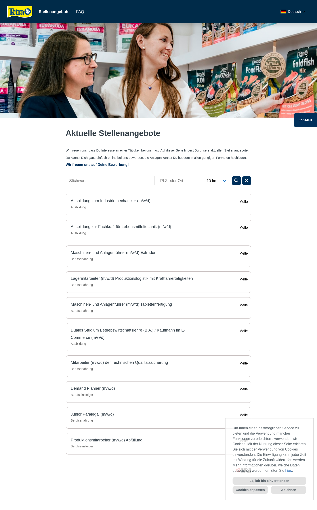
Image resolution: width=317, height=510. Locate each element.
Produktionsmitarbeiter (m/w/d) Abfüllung (106, 440)
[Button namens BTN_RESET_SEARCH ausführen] (247, 180)
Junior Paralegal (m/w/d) (92, 414)
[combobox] (293, 11)
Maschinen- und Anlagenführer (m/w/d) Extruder (113, 252)
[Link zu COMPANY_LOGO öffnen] (20, 11)
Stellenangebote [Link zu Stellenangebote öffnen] (54, 12)
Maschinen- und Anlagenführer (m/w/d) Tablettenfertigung (121, 304)
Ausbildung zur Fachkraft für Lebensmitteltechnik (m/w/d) (121, 226)
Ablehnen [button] (288, 490)
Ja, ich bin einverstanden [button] (269, 481)
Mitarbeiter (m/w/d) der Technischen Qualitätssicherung (119, 362)
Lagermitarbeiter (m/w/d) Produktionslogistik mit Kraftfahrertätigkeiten (132, 278)
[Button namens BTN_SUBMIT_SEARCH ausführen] (236, 180)
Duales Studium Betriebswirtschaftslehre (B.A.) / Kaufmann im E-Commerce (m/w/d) (128, 333)
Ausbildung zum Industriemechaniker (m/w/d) (110, 201)
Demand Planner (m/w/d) (93, 388)
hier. (288, 470)
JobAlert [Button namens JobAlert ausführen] (305, 120)
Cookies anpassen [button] (250, 490)
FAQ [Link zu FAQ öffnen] (80, 12)
